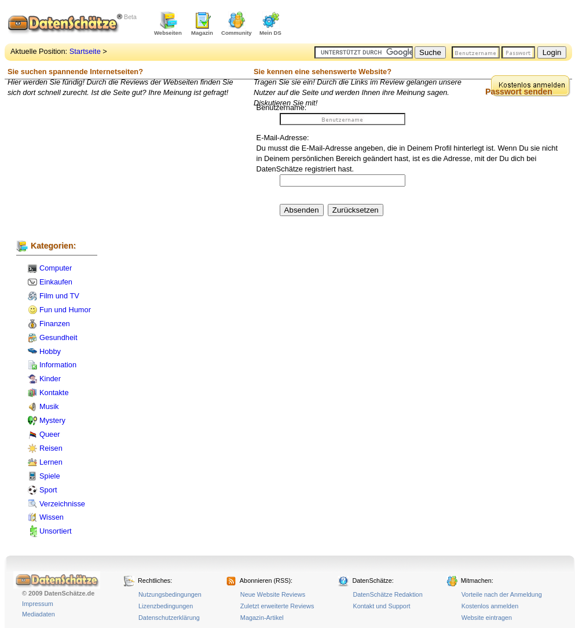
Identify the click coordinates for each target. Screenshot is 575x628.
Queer (49, 434)
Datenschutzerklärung (169, 617)
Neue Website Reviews (272, 594)
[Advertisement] (436, 23)
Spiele (49, 476)
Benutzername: (282, 107)
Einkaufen (55, 282)
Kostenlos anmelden (490, 606)
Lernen (51, 462)
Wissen (51, 517)
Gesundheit (58, 337)
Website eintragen (487, 617)
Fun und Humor (65, 309)
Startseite (85, 51)
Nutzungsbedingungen (170, 594)
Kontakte (54, 392)
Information (57, 364)
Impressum (37, 603)
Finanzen (54, 323)
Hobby (50, 351)
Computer (55, 268)
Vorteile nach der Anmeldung (502, 594)
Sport (48, 489)
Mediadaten (38, 614)
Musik (48, 406)
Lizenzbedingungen (165, 606)
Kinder (50, 378)
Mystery (52, 420)
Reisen (51, 448)
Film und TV (59, 295)
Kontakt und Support (381, 606)
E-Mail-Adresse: (283, 137)
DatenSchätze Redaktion (387, 594)
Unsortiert (55, 531)
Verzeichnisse (62, 503)
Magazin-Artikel (262, 617)
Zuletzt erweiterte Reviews (277, 606)
